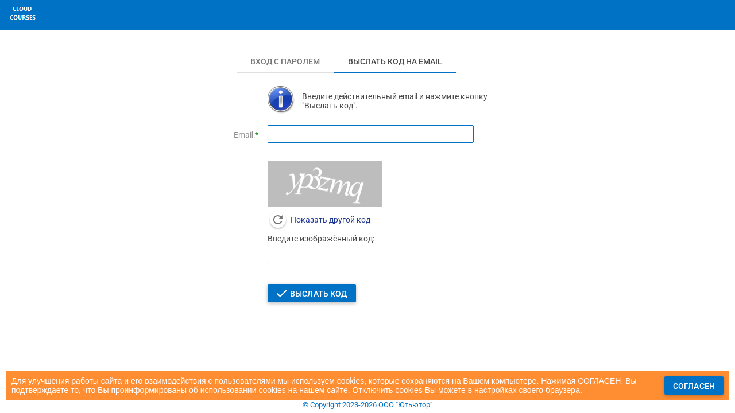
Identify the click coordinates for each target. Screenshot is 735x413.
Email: (244, 134)
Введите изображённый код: (321, 238)
